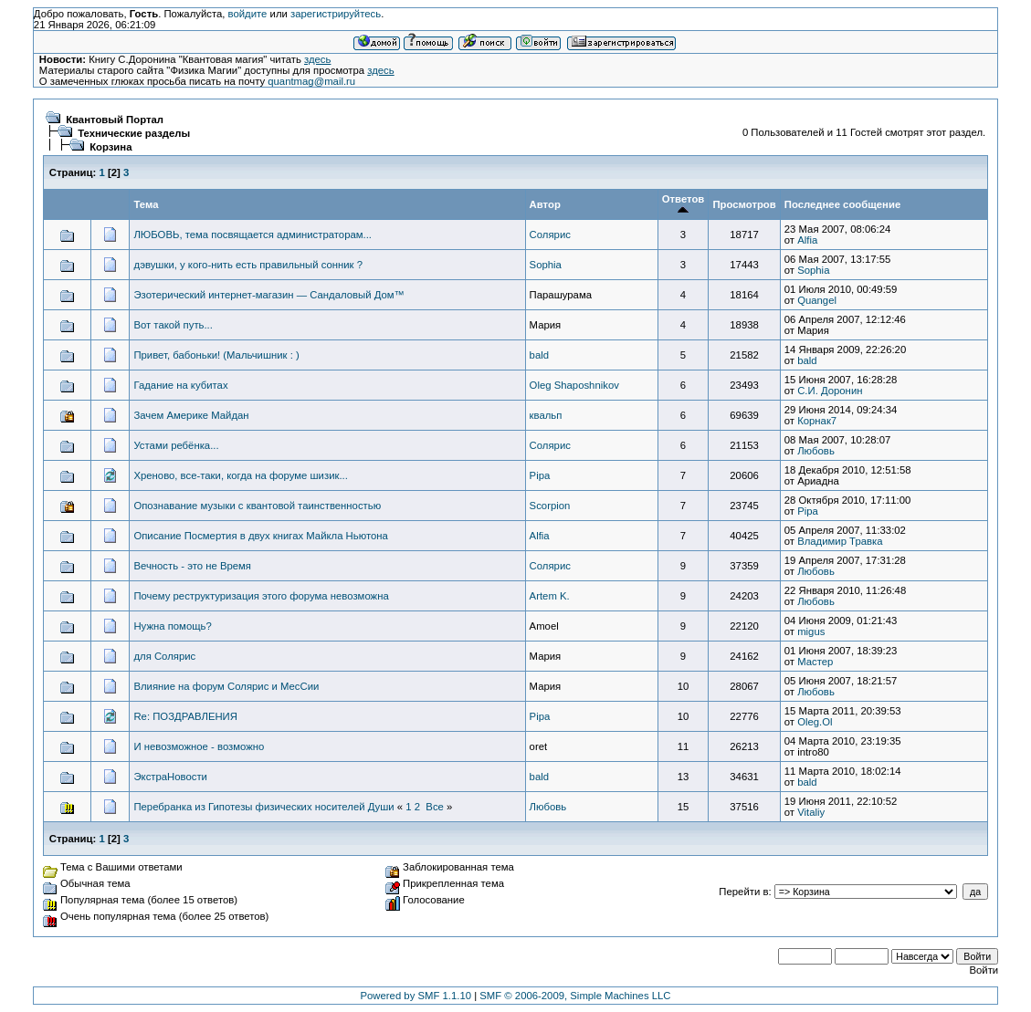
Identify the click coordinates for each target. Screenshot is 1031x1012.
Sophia (546, 264)
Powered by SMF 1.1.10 (416, 995)
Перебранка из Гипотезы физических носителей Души (263, 806)
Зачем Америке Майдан (190, 415)
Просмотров (743, 204)
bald (539, 355)
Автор (545, 204)
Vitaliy (811, 812)
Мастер (815, 661)
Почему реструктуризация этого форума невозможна (260, 595)
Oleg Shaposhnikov (574, 385)
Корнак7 (816, 420)
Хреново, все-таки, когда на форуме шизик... (240, 475)
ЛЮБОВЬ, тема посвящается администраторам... (252, 234)
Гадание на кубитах (180, 385)
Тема (145, 204)
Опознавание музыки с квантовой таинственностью (257, 505)
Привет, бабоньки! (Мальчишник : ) (216, 355)
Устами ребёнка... (175, 445)
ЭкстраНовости (170, 776)
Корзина (110, 146)
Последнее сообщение (842, 204)
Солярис (550, 234)
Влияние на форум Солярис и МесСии (226, 686)
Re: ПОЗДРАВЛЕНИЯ (185, 716)
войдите (248, 13)
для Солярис (164, 656)
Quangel (816, 300)
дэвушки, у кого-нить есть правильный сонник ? (248, 264)
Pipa (540, 475)
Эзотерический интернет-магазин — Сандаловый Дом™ (268, 294)
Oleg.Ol (814, 721)
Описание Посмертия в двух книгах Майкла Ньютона (260, 535)
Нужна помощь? (172, 626)
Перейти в (743, 891)
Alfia (807, 240)
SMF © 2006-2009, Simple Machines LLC (574, 995)
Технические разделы (134, 133)
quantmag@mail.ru (311, 81)
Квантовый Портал (114, 119)
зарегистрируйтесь (335, 13)
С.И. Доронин (829, 390)
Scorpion (550, 505)
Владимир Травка (839, 541)
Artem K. (550, 595)
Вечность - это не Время (192, 565)
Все (435, 806)
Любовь (816, 450)
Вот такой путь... (173, 324)
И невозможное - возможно (198, 746)
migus (811, 631)
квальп (546, 415)
